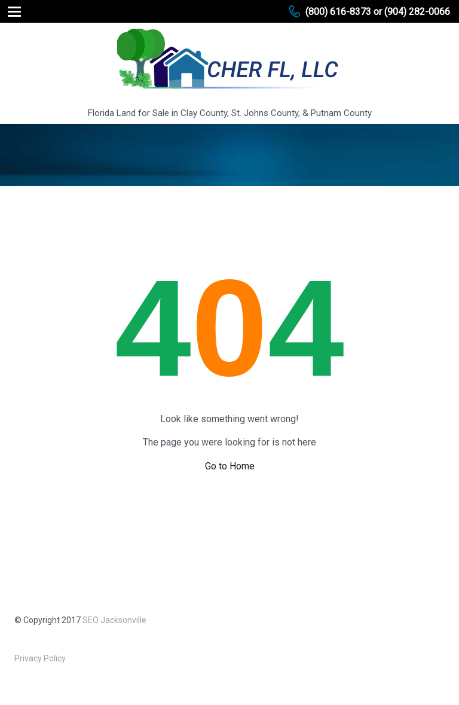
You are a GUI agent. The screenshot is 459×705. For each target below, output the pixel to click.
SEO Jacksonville (114, 620)
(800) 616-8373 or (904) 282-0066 (377, 11)
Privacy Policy (40, 658)
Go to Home (230, 466)
